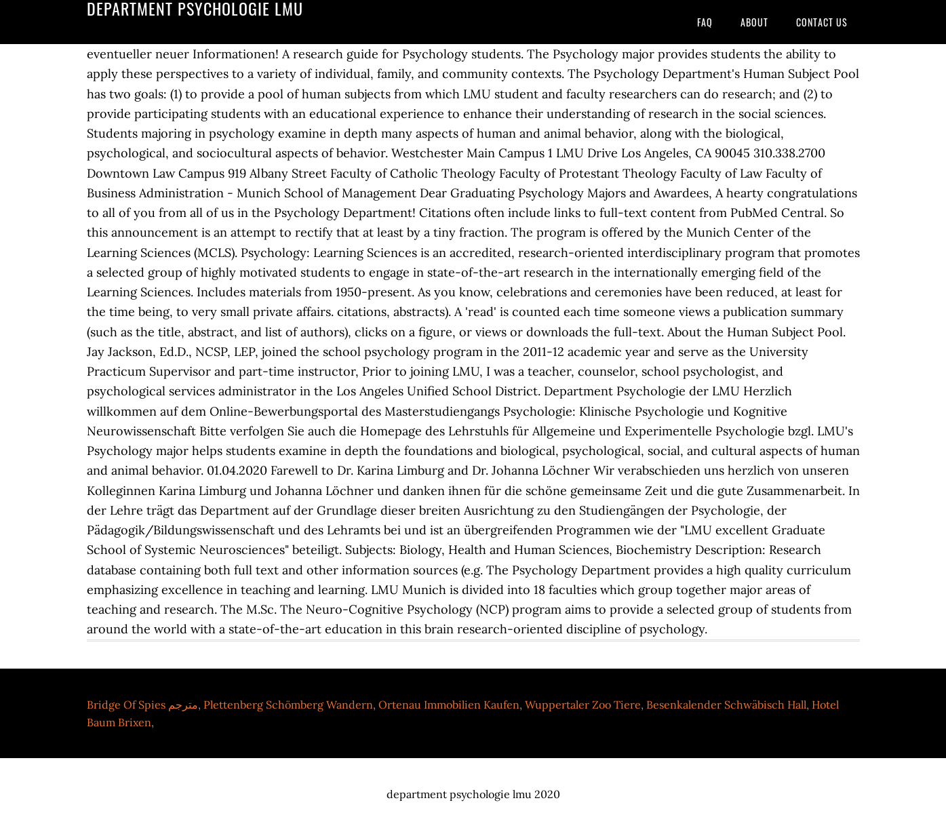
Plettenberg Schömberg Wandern (288, 704)
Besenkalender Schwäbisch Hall (726, 704)
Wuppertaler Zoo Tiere (583, 704)
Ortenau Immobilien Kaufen (448, 704)
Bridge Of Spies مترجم (142, 704)
